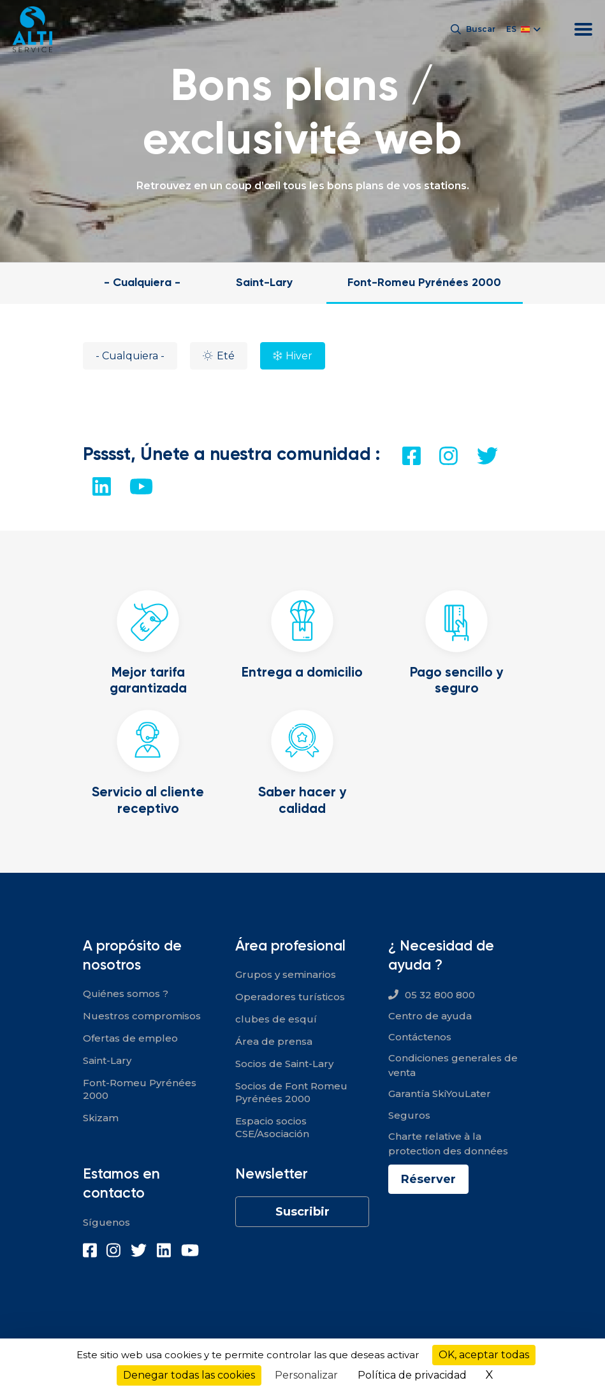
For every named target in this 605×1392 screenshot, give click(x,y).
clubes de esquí (276, 1019)
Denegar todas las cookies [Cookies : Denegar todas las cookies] (189, 1375)
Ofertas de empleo (130, 1038)
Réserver (428, 1179)
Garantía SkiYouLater (439, 1093)
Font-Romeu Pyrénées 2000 (424, 282)
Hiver (299, 356)
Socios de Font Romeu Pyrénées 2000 (291, 1092)
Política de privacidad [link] (412, 1375)
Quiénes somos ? (125, 993)
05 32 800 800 (440, 995)
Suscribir (302, 1212)
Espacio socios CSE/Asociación (272, 1127)
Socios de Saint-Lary (284, 1064)
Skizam (101, 1118)
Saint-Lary (264, 282)
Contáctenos (419, 1037)
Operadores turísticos (290, 997)
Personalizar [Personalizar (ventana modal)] (306, 1375)
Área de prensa (273, 1041)
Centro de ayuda (430, 1016)
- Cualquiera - (142, 282)
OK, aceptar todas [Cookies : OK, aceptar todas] (484, 1355)
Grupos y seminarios (285, 974)
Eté (226, 356)
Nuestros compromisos (142, 1016)
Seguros (409, 1115)
